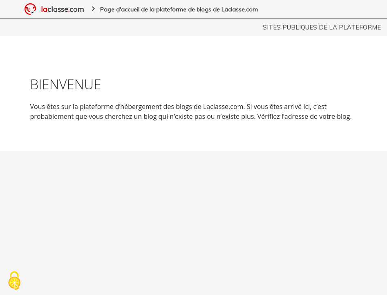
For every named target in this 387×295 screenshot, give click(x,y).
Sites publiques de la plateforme (322, 27)
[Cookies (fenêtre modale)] (14, 281)
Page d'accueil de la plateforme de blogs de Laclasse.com (179, 9)
